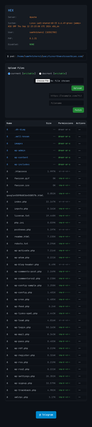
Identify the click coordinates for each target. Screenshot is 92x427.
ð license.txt (18, 215)
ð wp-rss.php (17, 362)
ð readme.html (18, 236)
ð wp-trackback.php (21, 390)
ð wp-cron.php (18, 299)
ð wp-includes (18, 164)
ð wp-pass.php (18, 341)
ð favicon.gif (18, 178)
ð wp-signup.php (19, 383)
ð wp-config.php (19, 292)
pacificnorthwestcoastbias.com (62, 56)
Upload (78, 88)
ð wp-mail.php (18, 334)
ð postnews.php (19, 229)
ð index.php (17, 201)
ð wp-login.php (19, 327)
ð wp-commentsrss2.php (23, 278)
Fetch (78, 110)
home (21, 56)
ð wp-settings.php (21, 376)
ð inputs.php (17, 208)
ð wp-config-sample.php (24, 285)
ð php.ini (15, 222)
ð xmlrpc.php (17, 397)
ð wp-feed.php (18, 306)
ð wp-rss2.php (18, 369)
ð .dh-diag (16, 129)
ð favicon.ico (18, 185)
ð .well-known (18, 136)
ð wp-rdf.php (17, 348)
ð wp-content (17, 157)
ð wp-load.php (18, 320)
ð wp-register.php (21, 355)
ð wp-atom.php (18, 257)
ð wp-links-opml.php (22, 313)
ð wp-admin (16, 150)
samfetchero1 (33, 56)
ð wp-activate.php (21, 250)
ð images (15, 143)
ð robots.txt (17, 243)
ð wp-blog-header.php (23, 264)
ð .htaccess (17, 171)
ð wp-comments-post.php (24, 271)
